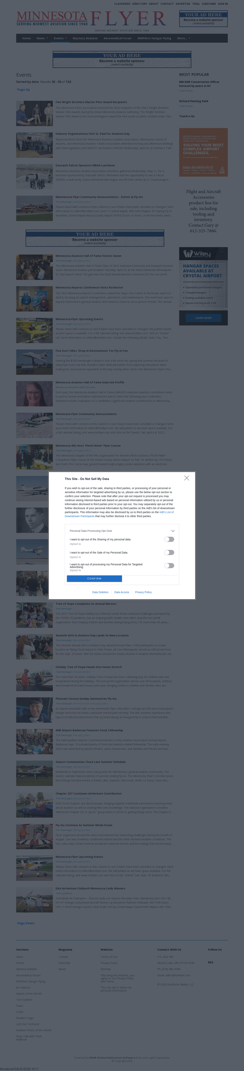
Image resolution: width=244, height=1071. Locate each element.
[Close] (188, 479)
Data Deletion (100, 592)
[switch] (169, 539)
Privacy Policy (143, 592)
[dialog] (122, 535)
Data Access (121, 592)
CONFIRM (94, 578)
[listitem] (122, 531)
